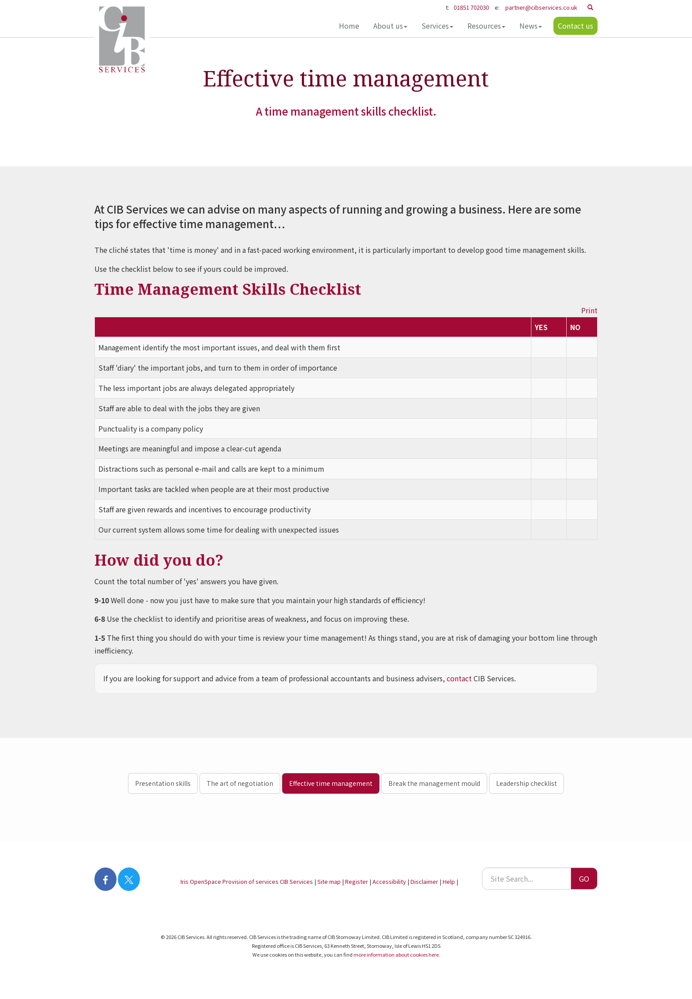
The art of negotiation (240, 783)
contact (459, 678)
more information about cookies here (396, 954)
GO (584, 878)
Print (589, 310)
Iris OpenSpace (201, 881)
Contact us (575, 25)
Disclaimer (424, 881)
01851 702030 (471, 7)
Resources (486, 25)
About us (390, 25)
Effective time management (330, 783)
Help (449, 881)
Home (348, 25)
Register (356, 881)
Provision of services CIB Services (267, 881)
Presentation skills (163, 783)
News (530, 25)
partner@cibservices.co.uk (541, 7)
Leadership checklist (526, 783)
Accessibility (389, 881)
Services (437, 25)
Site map (329, 881)
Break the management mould (434, 783)
